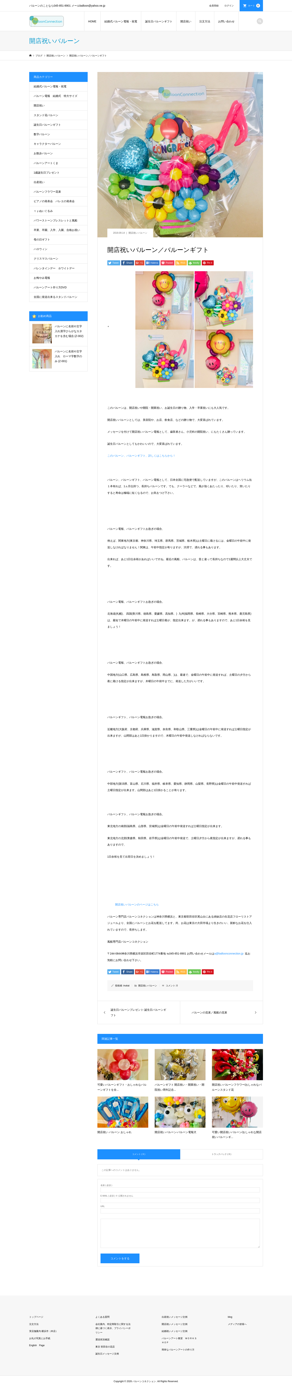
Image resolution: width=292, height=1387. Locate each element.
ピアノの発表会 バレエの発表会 (54, 201)
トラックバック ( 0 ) (221, 1154)
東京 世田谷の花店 (105, 1346)
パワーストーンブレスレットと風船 (55, 220)
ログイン (229, 5)
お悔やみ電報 (42, 277)
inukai (126, 985)
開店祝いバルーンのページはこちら (137, 904)
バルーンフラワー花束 (47, 191)
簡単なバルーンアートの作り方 (178, 1349)
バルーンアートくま (46, 163)
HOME (92, 21)
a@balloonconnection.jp (228, 953)
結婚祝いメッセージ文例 (174, 1331)
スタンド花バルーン (46, 115)
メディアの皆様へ (237, 1324)
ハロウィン (40, 249)
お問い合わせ (226, 21)
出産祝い (39, 182)
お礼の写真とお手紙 (39, 1338)
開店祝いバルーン (138, 233)
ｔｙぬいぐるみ (43, 210)
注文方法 (204, 21)
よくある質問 (102, 1317)
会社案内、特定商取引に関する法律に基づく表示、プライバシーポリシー (113, 1328)
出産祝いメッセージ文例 (174, 1317)
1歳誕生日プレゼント (47, 172)
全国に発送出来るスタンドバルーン (55, 296)
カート (254, 6)
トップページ (36, 1317)
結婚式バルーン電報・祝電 (120, 21)
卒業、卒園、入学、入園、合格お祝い (57, 230)
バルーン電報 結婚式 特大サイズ (55, 95)
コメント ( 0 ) (138, 1154)
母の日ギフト (42, 239)
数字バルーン (42, 134)
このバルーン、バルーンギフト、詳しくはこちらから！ (141, 455)
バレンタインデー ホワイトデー (54, 268)
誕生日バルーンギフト (158, 21)
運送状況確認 (102, 1339)
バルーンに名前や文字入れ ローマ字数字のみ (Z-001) (68, 356)
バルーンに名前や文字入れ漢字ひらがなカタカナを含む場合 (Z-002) (69, 331)
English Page (37, 1345)
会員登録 (214, 5)
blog (230, 1317)
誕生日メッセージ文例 (107, 1353)
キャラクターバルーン (47, 143)
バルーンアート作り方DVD (50, 287)
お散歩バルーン (43, 153)
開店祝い (185, 21)
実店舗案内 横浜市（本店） (43, 1331)
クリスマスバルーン (46, 258)
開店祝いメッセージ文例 (174, 1324)
